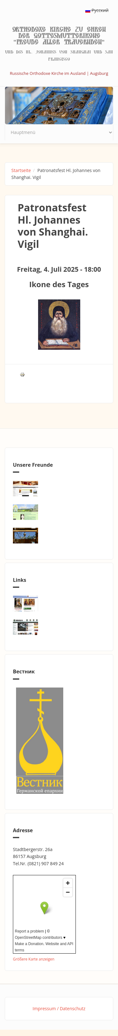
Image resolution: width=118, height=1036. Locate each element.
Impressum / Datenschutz (59, 1008)
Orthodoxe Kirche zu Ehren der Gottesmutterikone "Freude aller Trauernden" (59, 35)
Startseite (21, 170)
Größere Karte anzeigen (33, 958)
